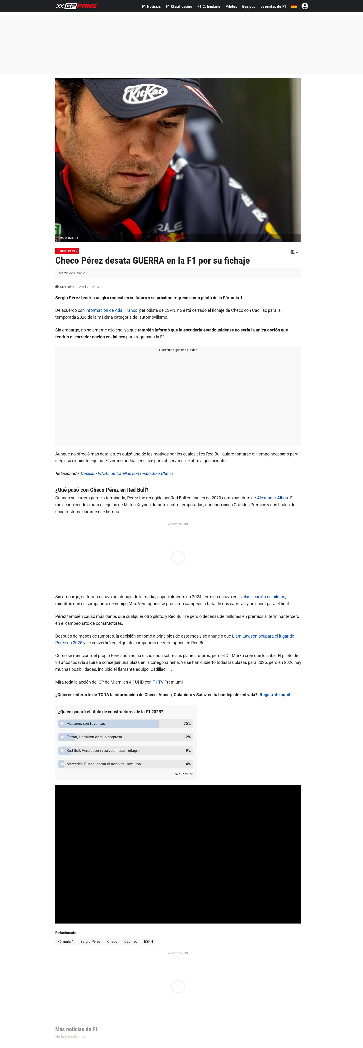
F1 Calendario (208, 6)
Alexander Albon (272, 497)
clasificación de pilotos (264, 596)
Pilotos (231, 6)
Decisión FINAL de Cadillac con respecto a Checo (126, 473)
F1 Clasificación (179, 6)
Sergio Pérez (67, 251)
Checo (112, 941)
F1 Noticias (151, 6)
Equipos (248, 6)
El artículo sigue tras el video (178, 350)
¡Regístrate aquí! (274, 694)
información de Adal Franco (111, 310)
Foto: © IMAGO (68, 238)
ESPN (148, 941)
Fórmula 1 (66, 941)
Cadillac (130, 941)
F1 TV (158, 682)
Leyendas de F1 (273, 6)
